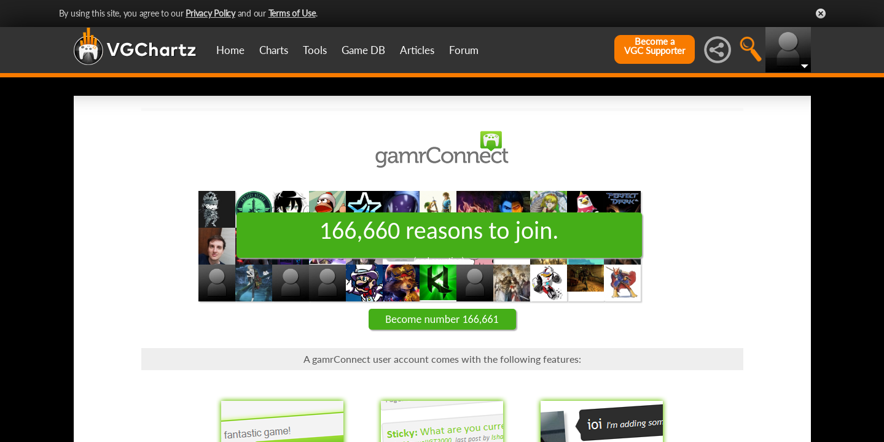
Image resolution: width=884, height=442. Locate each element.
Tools (315, 50)
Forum (464, 50)
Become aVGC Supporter (654, 46)
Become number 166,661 (441, 319)
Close (821, 13)
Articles (417, 50)
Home (230, 50)
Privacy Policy (210, 13)
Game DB (363, 50)
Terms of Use (292, 13)
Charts (273, 50)
